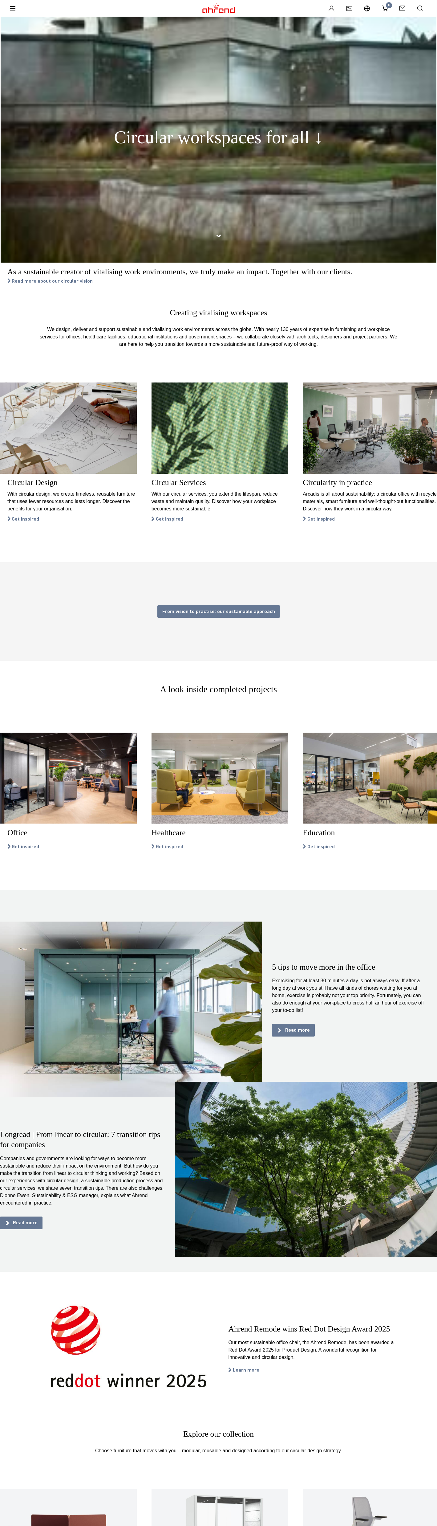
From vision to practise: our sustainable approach (218, 611)
